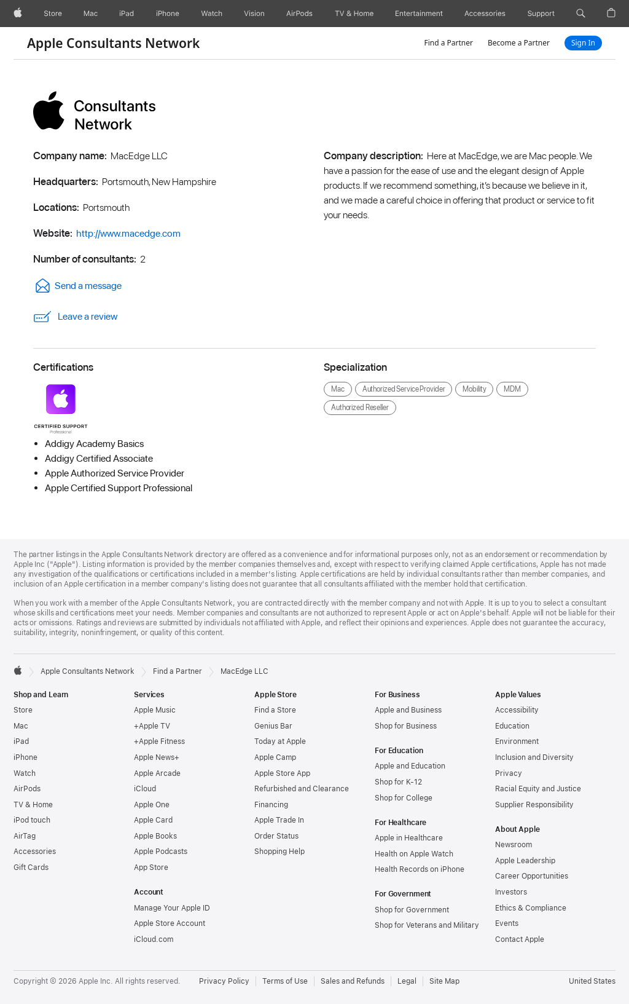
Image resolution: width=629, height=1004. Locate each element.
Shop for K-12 (398, 782)
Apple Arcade (157, 773)
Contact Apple (519, 939)
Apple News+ (156, 757)
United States (592, 981)
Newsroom (513, 844)
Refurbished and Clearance (301, 789)
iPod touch (32, 820)
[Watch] (211, 13)
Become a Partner (519, 43)
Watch (25, 773)
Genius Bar (273, 726)
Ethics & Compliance (530, 908)
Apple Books (155, 836)
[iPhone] (167, 13)
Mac (21, 726)
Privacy (508, 773)
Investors (511, 892)
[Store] (53, 13)
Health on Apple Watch (414, 854)
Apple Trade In (279, 820)
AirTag (25, 836)
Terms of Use (285, 981)
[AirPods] (299, 13)
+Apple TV (152, 726)
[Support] (541, 13)
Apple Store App (282, 773)
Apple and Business (408, 710)
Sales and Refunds (353, 981)
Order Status (276, 836)
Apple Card (153, 820)
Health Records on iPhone (419, 869)
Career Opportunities (531, 876)
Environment (517, 741)
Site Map (444, 981)
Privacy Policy (224, 981)
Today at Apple (280, 741)
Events (506, 923)
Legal (406, 981)
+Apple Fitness (159, 741)
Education (512, 726)
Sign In (583, 43)
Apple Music (155, 710)
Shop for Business (406, 726)
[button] (580, 13)
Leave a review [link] (75, 317)
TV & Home (33, 804)
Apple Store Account (169, 923)
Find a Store (275, 710)
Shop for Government (412, 910)
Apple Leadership (525, 860)
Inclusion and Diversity (534, 757)
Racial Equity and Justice (538, 789)
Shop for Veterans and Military (427, 925)
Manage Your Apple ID (172, 908)
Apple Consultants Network (113, 43)
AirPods (27, 789)
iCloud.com (153, 939)
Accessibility (517, 710)
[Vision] (254, 13)
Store (23, 710)
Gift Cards (31, 867)
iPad (21, 741)
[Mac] (91, 13)
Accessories (35, 851)
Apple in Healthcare (409, 838)
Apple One (152, 804)
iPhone (25, 757)
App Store (151, 867)
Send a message (77, 285)
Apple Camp (275, 757)
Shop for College (403, 798)
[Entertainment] (419, 13)
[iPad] (126, 13)
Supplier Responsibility (534, 804)
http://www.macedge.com (128, 233)
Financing (271, 804)
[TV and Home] (354, 13)
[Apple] (18, 13)
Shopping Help (279, 851)
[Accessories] (484, 13)
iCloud (145, 789)
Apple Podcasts (160, 851)
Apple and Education (410, 766)
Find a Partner (448, 43)
